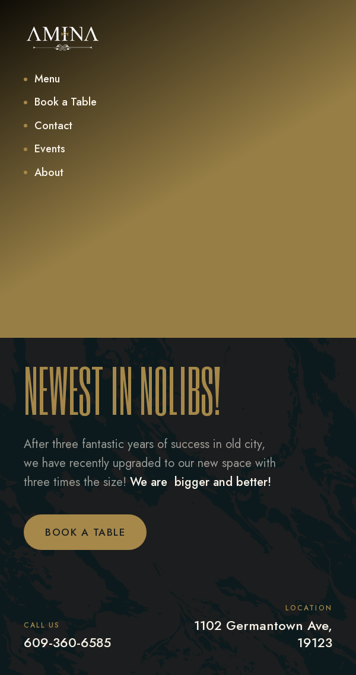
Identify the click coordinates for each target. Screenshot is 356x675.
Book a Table (85, 532)
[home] (62, 38)
